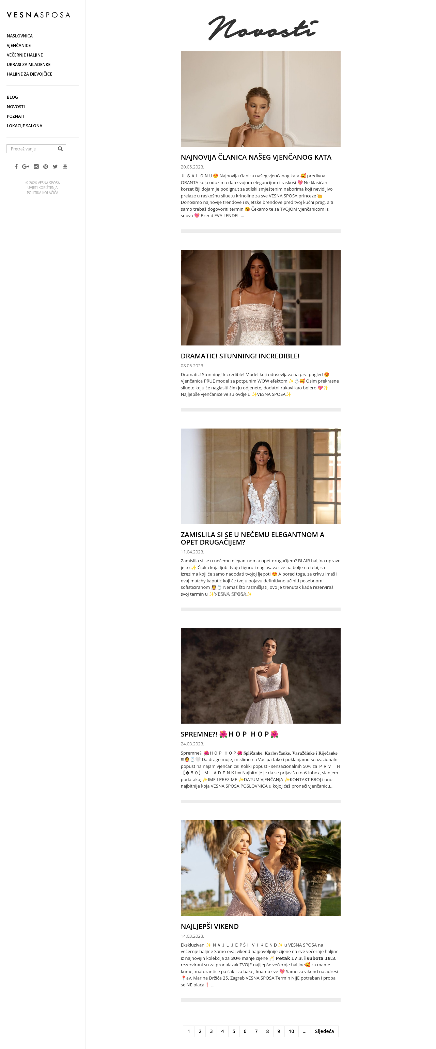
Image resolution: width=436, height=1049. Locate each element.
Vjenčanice (19, 45)
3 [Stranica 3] (211, 1031)
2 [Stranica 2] (200, 1031)
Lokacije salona (24, 126)
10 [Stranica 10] (291, 1031)
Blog (12, 97)
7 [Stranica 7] (256, 1031)
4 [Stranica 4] (222, 1031)
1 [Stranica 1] (188, 1031)
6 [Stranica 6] (245, 1031)
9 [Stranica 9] (279, 1031)
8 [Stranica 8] (267, 1031)
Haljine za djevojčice (29, 74)
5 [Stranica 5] (234, 1031)
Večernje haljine (25, 55)
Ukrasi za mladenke (28, 64)
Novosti (16, 107)
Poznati (16, 116)
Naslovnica (20, 36)
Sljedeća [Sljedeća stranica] (324, 1031)
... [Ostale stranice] (305, 1031)
